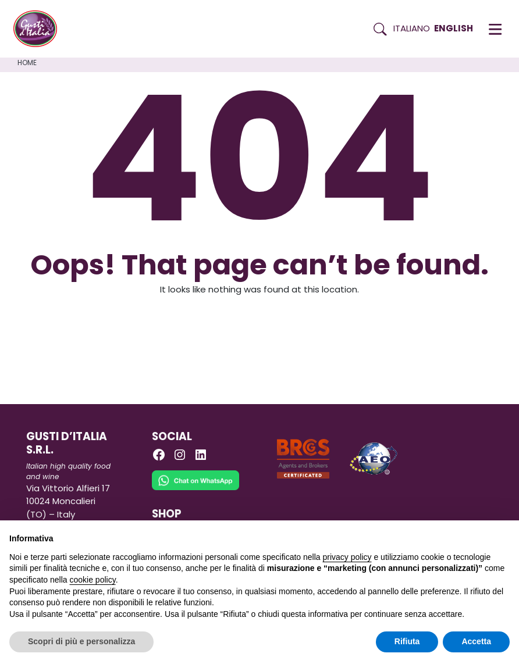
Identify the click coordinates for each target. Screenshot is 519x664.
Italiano (411, 28)
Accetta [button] (476, 641)
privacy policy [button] (347, 557)
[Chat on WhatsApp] (195, 488)
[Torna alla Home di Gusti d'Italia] (39, 29)
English (453, 28)
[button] (495, 29)
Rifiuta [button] (407, 641)
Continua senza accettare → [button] (456, 535)
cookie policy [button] (93, 579)
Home (27, 62)
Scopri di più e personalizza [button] (81, 641)
